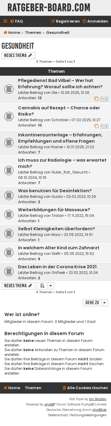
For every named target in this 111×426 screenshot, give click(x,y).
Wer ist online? (22, 314)
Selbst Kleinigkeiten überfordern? (56, 229)
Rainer (57, 146)
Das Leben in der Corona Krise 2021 (57, 267)
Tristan (58, 215)
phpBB (49, 404)
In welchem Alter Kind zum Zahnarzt (58, 248)
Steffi (56, 253)
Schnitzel (60, 119)
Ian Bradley (98, 399)
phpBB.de (99, 410)
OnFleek (58, 272)
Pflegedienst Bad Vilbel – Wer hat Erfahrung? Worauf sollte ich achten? (60, 84)
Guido (57, 196)
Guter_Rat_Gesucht (70, 172)
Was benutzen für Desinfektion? (55, 191)
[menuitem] (16, 22)
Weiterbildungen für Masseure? (54, 210)
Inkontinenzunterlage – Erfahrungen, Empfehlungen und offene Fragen (60, 138)
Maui (56, 234)
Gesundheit (17, 46)
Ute (54, 92)
